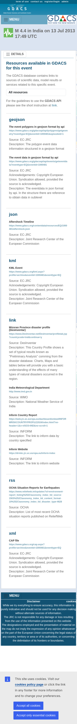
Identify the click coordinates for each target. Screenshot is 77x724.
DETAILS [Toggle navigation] (15, 54)
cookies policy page (29, 684)
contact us (37, 1)
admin (65, 1)
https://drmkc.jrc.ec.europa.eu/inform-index (32, 453)
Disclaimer (33, 601)
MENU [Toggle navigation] (11, 19)
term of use (22, 1)
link (54, 105)
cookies (71, 601)
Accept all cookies (28, 705)
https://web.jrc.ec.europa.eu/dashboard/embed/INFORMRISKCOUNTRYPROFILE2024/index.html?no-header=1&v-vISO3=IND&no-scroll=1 (37, 422)
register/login (52, 1)
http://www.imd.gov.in (20, 391)
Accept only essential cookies (36, 715)
